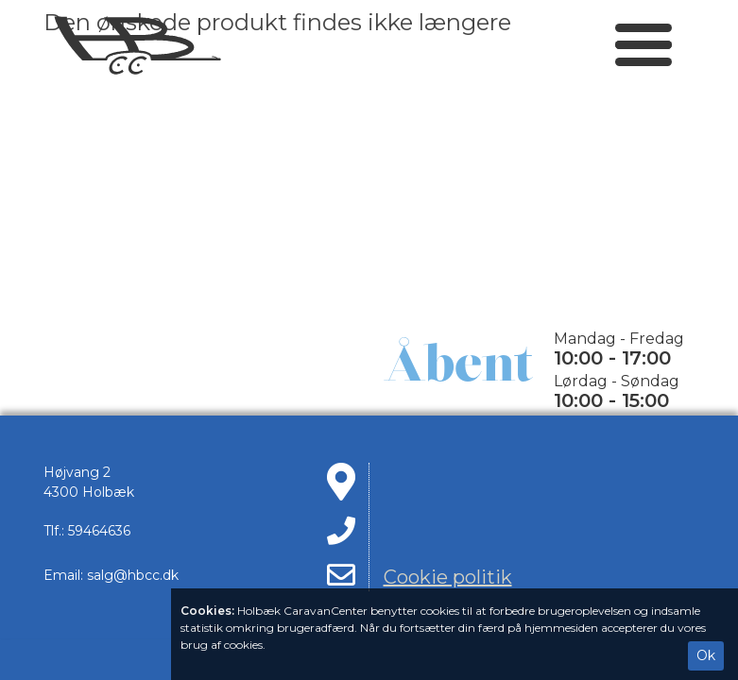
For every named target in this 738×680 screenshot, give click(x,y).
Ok (705, 655)
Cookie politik (448, 577)
